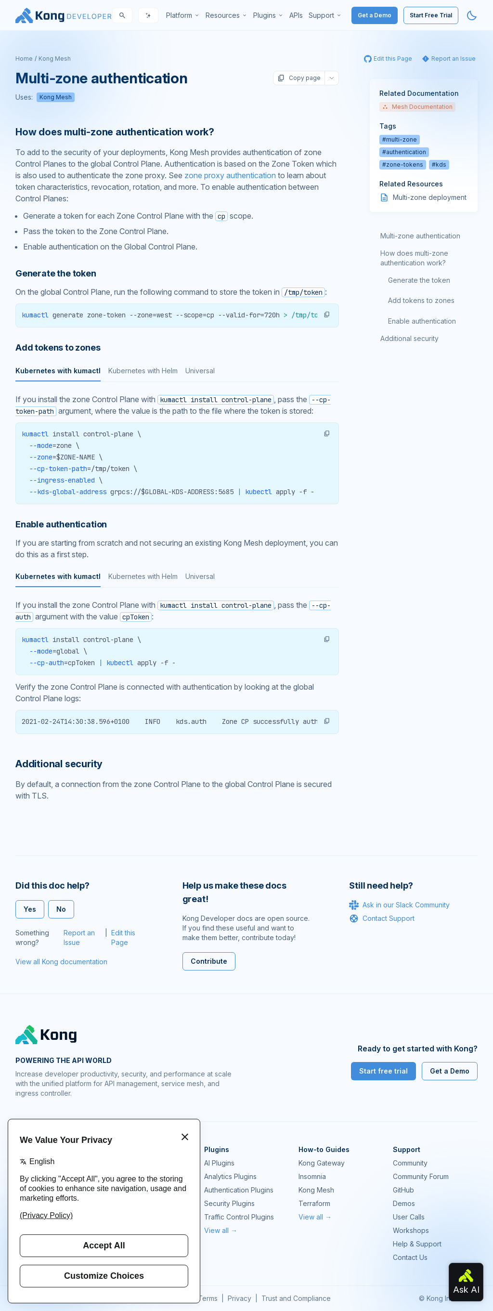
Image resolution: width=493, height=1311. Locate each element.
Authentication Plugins (238, 1190)
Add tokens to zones (421, 300)
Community (410, 1163)
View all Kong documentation (61, 961)
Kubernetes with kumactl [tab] (58, 371)
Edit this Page (123, 937)
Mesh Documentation (417, 106)
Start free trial (383, 1071)
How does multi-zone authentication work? (414, 258)
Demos (404, 1203)
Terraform (314, 1203)
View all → (220, 1230)
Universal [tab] (200, 371)
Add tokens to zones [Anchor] (58, 347)
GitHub (403, 1190)
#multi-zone (399, 139)
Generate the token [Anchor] (55, 273)
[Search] (122, 15)
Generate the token (419, 280)
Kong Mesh (55, 58)
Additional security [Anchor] (59, 764)
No (61, 909)
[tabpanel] (177, 448)
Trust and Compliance (296, 1298)
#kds (439, 164)
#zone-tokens (402, 164)
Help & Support (417, 1244)
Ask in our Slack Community (399, 905)
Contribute (209, 961)
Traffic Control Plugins (239, 1217)
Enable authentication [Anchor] (61, 524)
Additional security (409, 338)
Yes (30, 909)
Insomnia (312, 1176)
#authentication (404, 152)
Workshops (411, 1230)
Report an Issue (79, 937)
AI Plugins (219, 1163)
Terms (208, 1298)
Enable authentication (422, 321)
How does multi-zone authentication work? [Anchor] (114, 132)
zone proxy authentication (230, 175)
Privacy (239, 1298)
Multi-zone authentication (420, 236)
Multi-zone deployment (430, 197)
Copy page (299, 78)
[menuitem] (183, 15)
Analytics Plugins (230, 1176)
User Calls (409, 1217)
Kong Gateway (321, 1163)
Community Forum (421, 1176)
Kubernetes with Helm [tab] (143, 371)
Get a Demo (374, 15)
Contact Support (382, 918)
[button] (327, 314)
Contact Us (410, 1257)
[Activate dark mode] (472, 15)
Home (24, 58)
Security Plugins (229, 1203)
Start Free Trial (431, 15)
